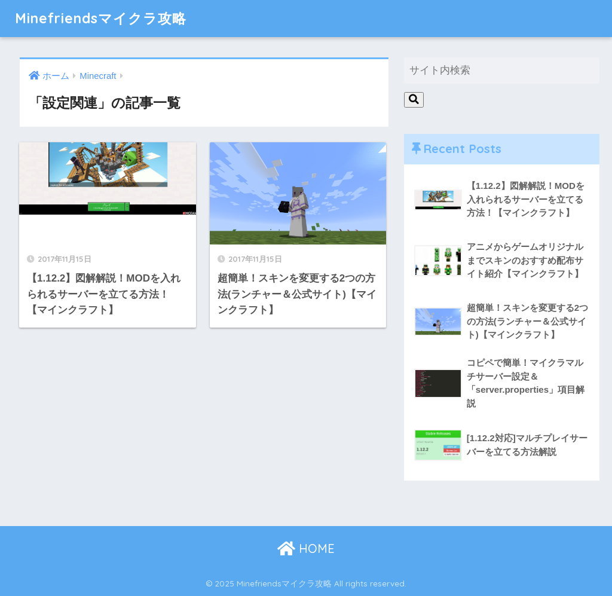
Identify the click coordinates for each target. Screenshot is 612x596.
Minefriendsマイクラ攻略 (100, 18)
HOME (306, 548)
